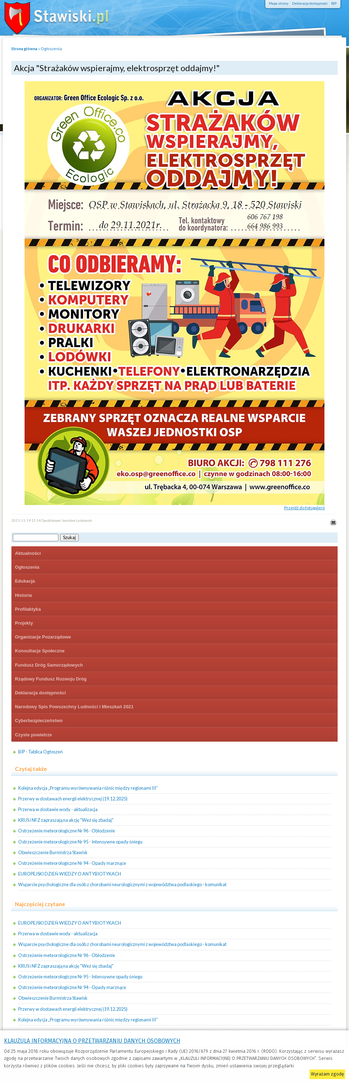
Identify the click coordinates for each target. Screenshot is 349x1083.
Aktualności (28, 553)
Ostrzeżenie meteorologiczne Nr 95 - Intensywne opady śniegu (80, 842)
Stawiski (51, 16)
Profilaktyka (28, 609)
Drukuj (333, 522)
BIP (334, 3)
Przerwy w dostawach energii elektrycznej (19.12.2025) (72, 798)
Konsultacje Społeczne (39, 650)
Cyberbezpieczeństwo (39, 720)
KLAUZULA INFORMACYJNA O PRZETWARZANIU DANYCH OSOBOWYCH (92, 1040)
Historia (23, 595)
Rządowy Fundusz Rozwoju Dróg (51, 679)
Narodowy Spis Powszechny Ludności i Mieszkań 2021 (74, 706)
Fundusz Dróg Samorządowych (49, 665)
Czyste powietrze (33, 734)
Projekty (24, 623)
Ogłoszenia (51, 48)
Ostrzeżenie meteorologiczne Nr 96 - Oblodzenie (66, 831)
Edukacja (25, 581)
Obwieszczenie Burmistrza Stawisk (53, 852)
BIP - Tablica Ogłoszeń (40, 752)
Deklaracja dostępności (310, 3)
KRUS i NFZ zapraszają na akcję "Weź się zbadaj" (66, 820)
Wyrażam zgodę (327, 1074)
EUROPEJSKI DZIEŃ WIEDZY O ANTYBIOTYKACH (69, 874)
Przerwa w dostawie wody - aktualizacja (58, 809)
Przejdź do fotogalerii (304, 507)
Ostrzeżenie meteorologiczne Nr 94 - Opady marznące (72, 863)
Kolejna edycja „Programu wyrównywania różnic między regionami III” (88, 788)
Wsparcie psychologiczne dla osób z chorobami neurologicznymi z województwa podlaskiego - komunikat (122, 884)
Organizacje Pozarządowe (43, 637)
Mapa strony (278, 3)
